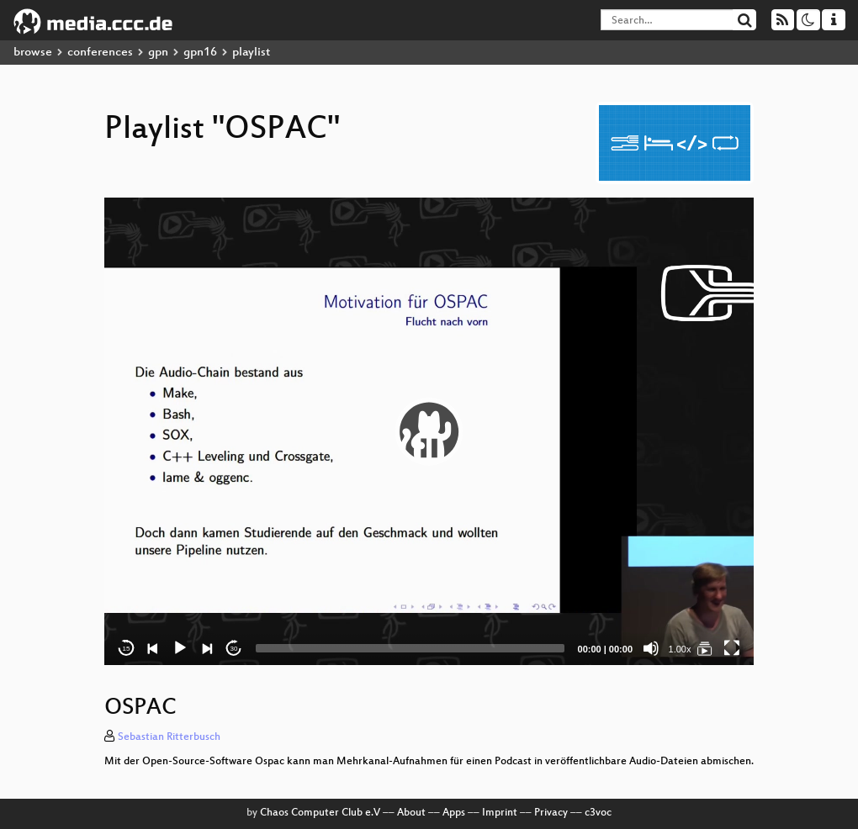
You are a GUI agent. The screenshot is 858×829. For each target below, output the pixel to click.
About (411, 813)
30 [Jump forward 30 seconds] (234, 648)
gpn (158, 52)
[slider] (410, 648)
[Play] (180, 648)
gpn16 (200, 52)
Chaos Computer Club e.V (320, 813)
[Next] (207, 648)
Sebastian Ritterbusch (169, 737)
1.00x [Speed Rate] (680, 649)
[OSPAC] (704, 648)
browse (32, 52)
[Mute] (651, 648)
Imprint (499, 813)
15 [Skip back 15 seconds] (126, 648)
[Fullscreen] (731, 648)
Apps (453, 813)
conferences (100, 52)
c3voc (598, 813)
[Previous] (153, 648)
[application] (429, 431)
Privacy (551, 813)
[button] (429, 431)
